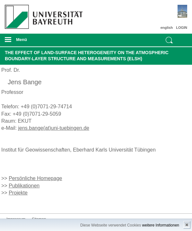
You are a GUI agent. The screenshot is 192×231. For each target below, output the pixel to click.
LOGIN (181, 27)
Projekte (18, 192)
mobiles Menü (42, 41)
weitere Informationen (160, 225)
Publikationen (24, 185)
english (167, 27)
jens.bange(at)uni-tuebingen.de (53, 128)
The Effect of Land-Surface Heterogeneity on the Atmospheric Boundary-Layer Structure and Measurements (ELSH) (87, 56)
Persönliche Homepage (35, 178)
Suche (169, 40)
